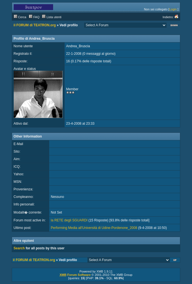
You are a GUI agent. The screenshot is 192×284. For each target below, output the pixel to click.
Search (19, 248)
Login (173, 9)
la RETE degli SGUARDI (69, 220)
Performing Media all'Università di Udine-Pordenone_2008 (94, 228)
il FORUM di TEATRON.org (35, 25)
